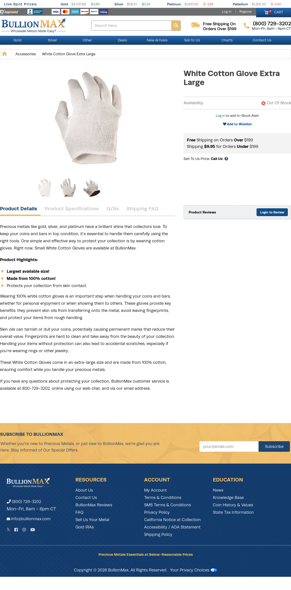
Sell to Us (192, 40)
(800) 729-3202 (24, 501)
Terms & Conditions (162, 497)
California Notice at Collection (172, 520)
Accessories (25, 54)
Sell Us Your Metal (92, 520)
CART (276, 11)
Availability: (194, 103)
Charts (227, 40)
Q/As (113, 208)
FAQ (79, 512)
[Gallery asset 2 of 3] (68, 188)
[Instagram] (24, 530)
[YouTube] (32, 530)
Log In (226, 11)
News (218, 490)
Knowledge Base (228, 497)
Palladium (240, 4)
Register (245, 11)
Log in (220, 115)
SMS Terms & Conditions (167, 505)
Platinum (174, 4)
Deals (122, 40)
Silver (119, 4)
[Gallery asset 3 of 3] (92, 188)
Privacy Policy (157, 512)
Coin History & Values (233, 505)
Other (87, 40)
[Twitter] (8, 530)
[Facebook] (16, 530)
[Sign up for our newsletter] (229, 446)
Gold (64, 4)
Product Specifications (72, 208)
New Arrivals (157, 40)
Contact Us (262, 40)
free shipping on (219, 24)
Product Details (18, 208)
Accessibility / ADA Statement (172, 527)
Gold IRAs (84, 527)
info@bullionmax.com (31, 519)
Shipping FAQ (142, 208)
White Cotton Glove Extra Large (68, 54)
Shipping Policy (158, 534)
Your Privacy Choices (193, 570)
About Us (84, 490)
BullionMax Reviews (93, 505)
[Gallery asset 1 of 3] (90, 118)
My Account (155, 490)
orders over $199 (219, 29)
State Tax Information (233, 512)
